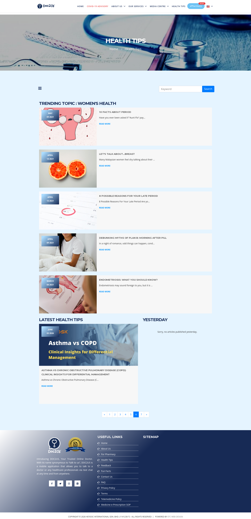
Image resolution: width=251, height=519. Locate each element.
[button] (40, 89)
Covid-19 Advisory (97, 6)
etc (169, 514)
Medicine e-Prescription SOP (116, 502)
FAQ (103, 481)
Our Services (138, 6)
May (50, 115)
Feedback (106, 464)
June (50, 331)
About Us (118, 6)
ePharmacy (197, 5)
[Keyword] (180, 89)
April (50, 157)
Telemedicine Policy (111, 497)
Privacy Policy (108, 486)
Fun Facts (106, 470)
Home (81, 4)
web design (177, 514)
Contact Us (107, 475)
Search (208, 89)
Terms (104, 492)
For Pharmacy (108, 453)
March (50, 283)
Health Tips (179, 6)
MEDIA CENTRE (159, 6)
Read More (104, 123)
